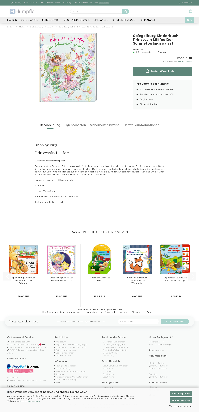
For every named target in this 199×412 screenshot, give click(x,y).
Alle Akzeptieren (181, 393)
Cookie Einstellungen (64, 353)
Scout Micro (108, 374)
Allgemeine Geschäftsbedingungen (71, 344)
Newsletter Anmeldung (66, 379)
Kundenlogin (185, 3)
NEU (189, 20)
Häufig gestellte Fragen (65, 366)
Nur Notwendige (181, 400)
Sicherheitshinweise (104, 125)
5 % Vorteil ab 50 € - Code (92, 3)
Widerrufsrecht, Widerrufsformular (70, 347)
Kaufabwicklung (62, 368)
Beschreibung (50, 125)
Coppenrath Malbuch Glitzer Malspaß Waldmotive (137, 281)
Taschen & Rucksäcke (76, 20)
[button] (190, 11)
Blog (57, 382)
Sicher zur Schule (110, 353)
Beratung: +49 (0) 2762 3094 (24, 3)
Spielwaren (101, 20)
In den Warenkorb (159, 71)
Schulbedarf (50, 20)
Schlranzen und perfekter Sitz (116, 347)
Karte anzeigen (157, 350)
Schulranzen (29, 20)
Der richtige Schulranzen (114, 342)
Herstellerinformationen (141, 125)
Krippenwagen (148, 20)
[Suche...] (125, 11)
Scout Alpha (108, 377)
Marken (12, 20)
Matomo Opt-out (63, 355)
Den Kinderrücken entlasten (115, 350)
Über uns (59, 374)
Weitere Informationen (180, 406)
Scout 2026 (108, 368)
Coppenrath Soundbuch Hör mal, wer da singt (175, 279)
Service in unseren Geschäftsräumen (71, 377)
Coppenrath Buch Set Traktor (99, 279)
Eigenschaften (75, 125)
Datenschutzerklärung (29, 401)
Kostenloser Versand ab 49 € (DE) (56, 3)
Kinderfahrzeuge (123, 20)
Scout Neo (107, 371)
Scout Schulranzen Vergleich (115, 366)
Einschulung (108, 355)
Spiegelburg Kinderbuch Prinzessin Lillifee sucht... (61, 279)
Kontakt (153, 387)
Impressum (60, 342)
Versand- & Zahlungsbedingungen (70, 371)
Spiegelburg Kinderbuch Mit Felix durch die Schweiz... (23, 281)
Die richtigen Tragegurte (114, 344)
